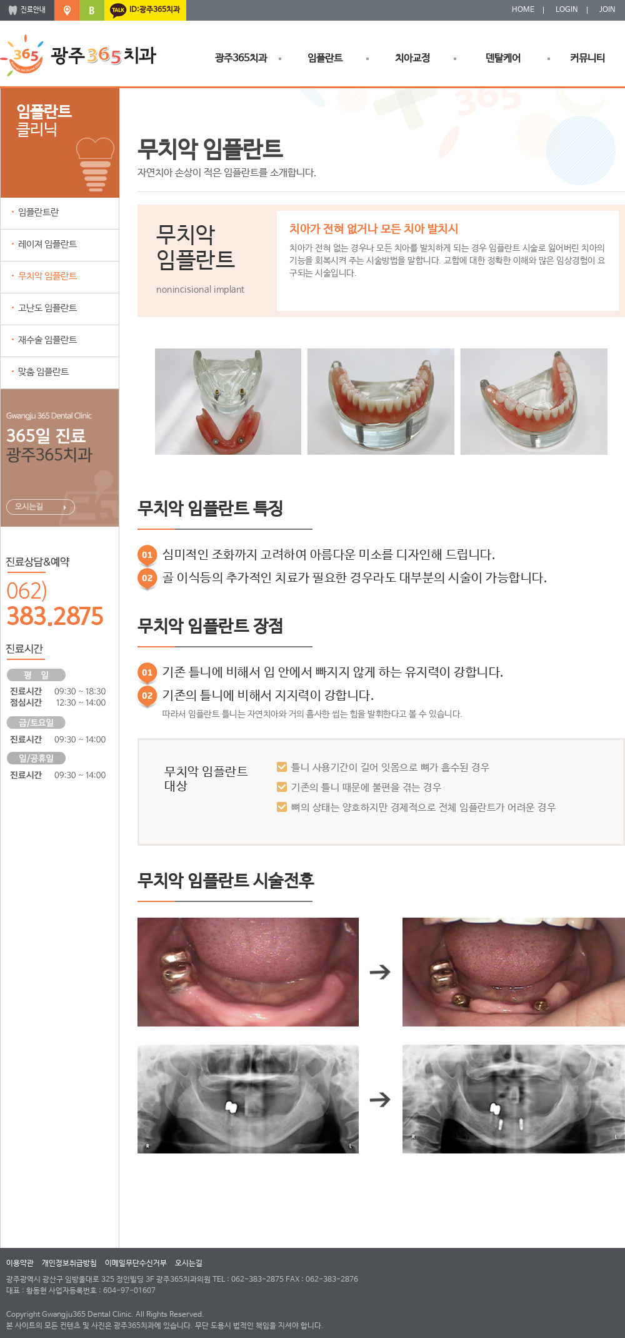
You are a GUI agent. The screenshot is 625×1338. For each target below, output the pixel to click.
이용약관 (20, 1263)
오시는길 (188, 1263)
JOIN (607, 10)
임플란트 (325, 58)
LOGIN (567, 10)
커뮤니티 (587, 58)
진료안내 (33, 10)
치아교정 (412, 58)
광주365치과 (241, 58)
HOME (523, 10)
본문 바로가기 (0, 0)
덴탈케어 (503, 58)
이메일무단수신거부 (136, 1263)
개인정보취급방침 (69, 1263)
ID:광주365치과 (154, 10)
